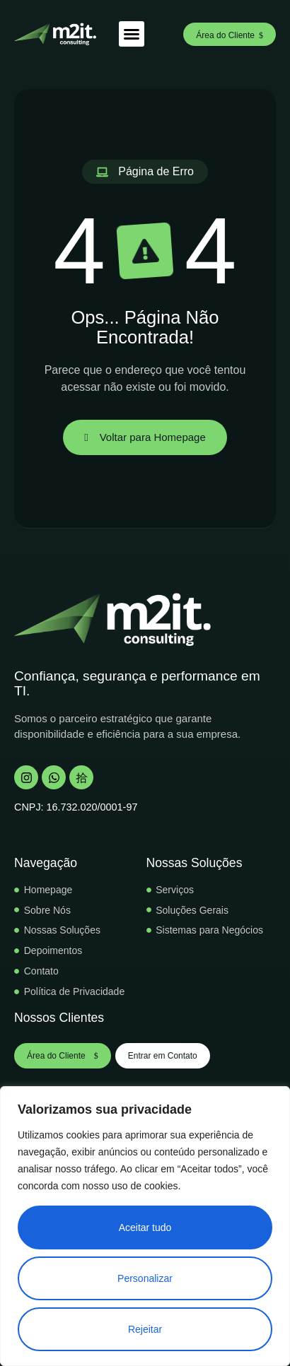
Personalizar (145, 1278)
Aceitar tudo (145, 1227)
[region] (145, 1226)
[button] (131, 34)
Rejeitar (145, 1329)
